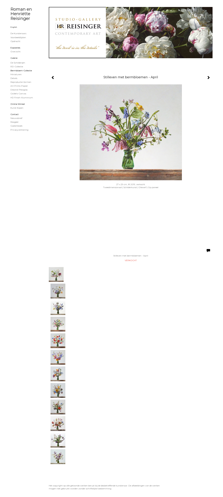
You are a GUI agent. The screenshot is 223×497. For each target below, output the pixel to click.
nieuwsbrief (16, 118)
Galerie (13, 58)
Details (13, 78)
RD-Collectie (16, 66)
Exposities (15, 47)
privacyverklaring (19, 129)
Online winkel (17, 104)
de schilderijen (17, 62)
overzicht (15, 51)
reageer (14, 122)
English (13, 27)
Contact (14, 114)
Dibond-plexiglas (19, 89)
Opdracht (15, 41)
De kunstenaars (18, 33)
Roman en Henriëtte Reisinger (21, 14)
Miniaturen (16, 74)
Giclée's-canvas (18, 93)
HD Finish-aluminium (21, 97)
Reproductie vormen (20, 82)
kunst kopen (16, 108)
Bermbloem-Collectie (21, 70)
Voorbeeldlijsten (18, 37)
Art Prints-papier (19, 86)
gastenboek (16, 125)
